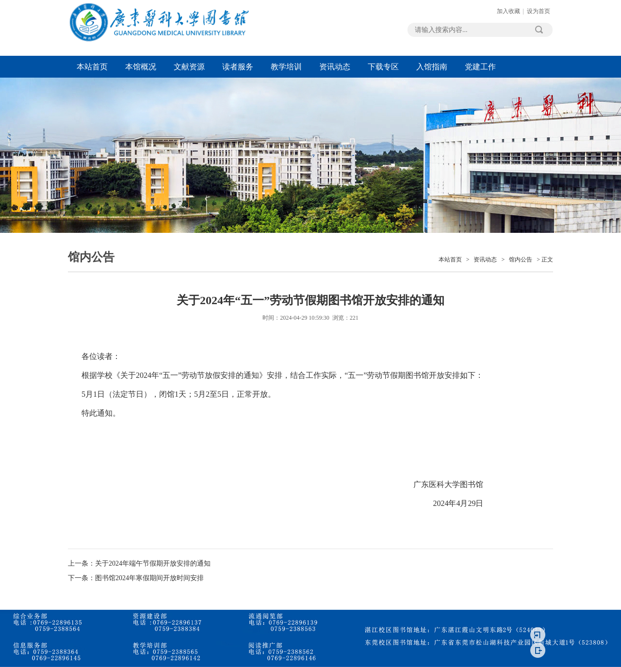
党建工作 (480, 67)
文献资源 (189, 67)
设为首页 (538, 11)
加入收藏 (508, 11)
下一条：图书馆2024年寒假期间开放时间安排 (136, 578)
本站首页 (92, 67)
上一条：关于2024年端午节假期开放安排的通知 (139, 563)
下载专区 (383, 67)
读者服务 (237, 67)
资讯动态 (334, 67)
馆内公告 (520, 259)
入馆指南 (431, 67)
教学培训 (286, 67)
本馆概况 (140, 67)
